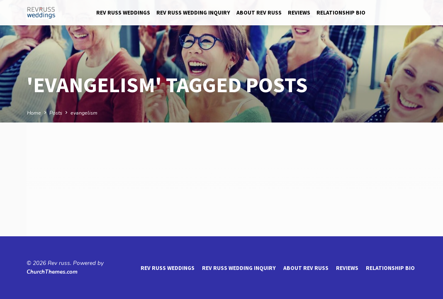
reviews (299, 12)
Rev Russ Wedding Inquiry (193, 12)
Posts (55, 112)
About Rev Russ (259, 12)
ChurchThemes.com (52, 272)
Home (34, 112)
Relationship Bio (340, 12)
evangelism (84, 112)
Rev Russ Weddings (123, 12)
